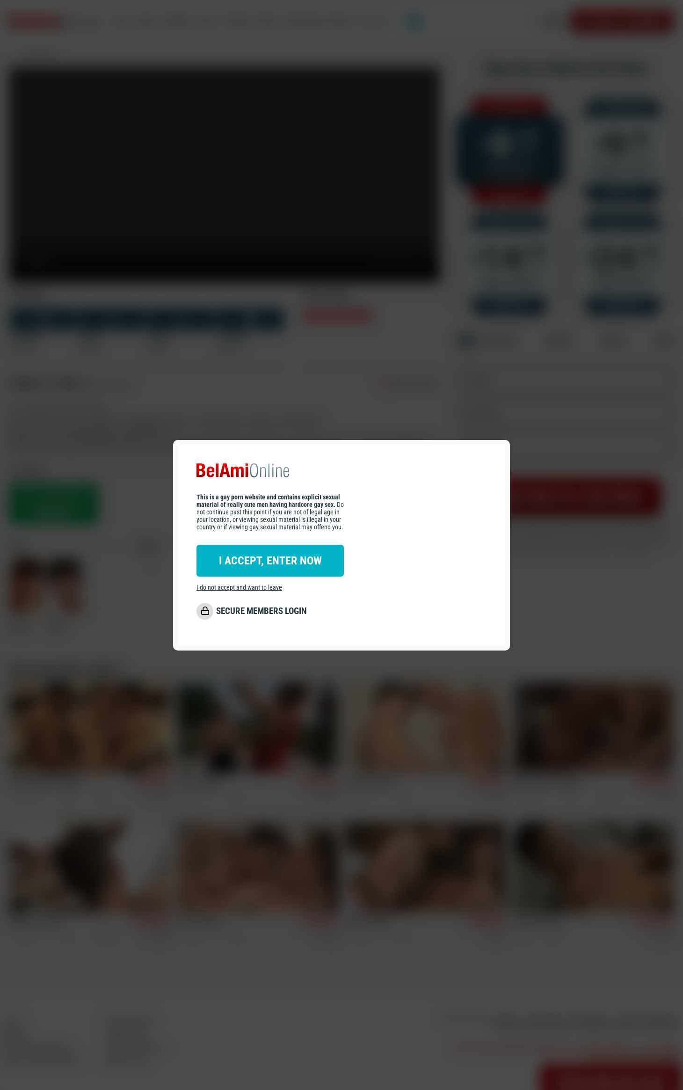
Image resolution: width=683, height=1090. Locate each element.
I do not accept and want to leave (239, 587)
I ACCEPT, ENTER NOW (270, 560)
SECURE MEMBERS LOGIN (261, 611)
